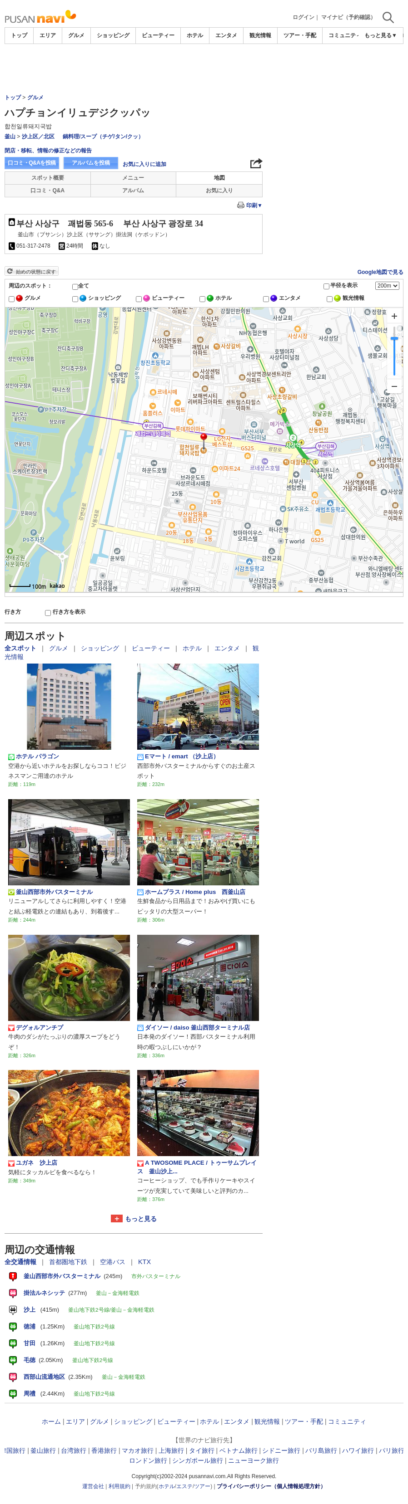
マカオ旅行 (138, 1450)
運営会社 (93, 1486)
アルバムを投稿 (91, 163)
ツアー (202, 1486)
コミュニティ (344, 35)
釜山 (10, 136)
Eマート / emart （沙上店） (178, 756)
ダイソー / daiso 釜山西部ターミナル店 (193, 1027)
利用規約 (119, 1486)
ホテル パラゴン (33, 756)
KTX (144, 1261)
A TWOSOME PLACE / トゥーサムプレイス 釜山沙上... (197, 1166)
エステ (184, 1486)
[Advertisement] (204, 69)
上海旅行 (171, 1450)
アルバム (133, 190)
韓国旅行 (12, 1450)
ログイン (303, 17)
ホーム (51, 1421)
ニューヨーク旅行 (253, 1460)
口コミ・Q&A (47, 190)
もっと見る (141, 1218)
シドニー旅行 (281, 1450)
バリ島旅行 (321, 1450)
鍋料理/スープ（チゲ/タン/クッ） (103, 136)
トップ (19, 35)
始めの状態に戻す (36, 271)
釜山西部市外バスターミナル (50, 892)
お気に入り (219, 190)
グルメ (76, 35)
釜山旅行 (43, 1450)
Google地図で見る (380, 272)
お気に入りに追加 (144, 164)
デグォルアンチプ (35, 1027)
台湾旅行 (73, 1450)
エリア (48, 35)
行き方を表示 (69, 612)
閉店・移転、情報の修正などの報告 (48, 150)
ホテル (195, 35)
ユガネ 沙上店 (32, 1163)
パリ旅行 (391, 1450)
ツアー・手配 (300, 35)
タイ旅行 (201, 1450)
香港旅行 (104, 1450)
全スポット (21, 648)
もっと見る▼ (380, 35)
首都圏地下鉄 (69, 1261)
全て (83, 286)
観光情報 (260, 35)
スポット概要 (47, 178)
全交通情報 (21, 1261)
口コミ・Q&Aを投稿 (32, 163)
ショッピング (113, 35)
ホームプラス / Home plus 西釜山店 (191, 892)
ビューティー (158, 35)
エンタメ (226, 35)
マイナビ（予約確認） (348, 17)
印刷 (254, 205)
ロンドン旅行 (148, 1460)
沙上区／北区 (38, 136)
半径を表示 (344, 285)
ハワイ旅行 (358, 1450)
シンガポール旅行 (197, 1460)
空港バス (113, 1261)
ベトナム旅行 (238, 1450)
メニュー (133, 178)
